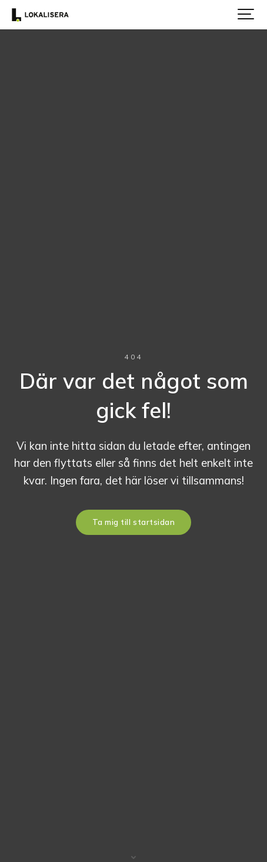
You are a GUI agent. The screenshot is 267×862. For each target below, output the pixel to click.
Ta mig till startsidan (133, 522)
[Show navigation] (246, 14)
